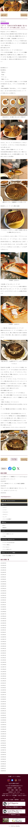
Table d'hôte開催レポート (9, 555)
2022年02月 (3, 678)
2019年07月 (3, 750)
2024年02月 (3, 625)
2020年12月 (3, 710)
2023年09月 (3, 637)
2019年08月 (3, 747)
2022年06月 (3, 669)
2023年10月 (3, 634)
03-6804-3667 (14, 783)
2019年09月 (3, 745)
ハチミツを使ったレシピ (8, 534)
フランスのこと (6, 547)
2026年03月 (3, 567)
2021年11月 (3, 685)
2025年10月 (3, 579)
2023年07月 (3, 639)
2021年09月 (3, 690)
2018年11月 (3, 768)
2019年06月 (3, 752)
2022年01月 (3, 680)
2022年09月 (3, 662)
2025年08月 (3, 584)
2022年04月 (3, 674)
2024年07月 (3, 614)
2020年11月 (3, 713)
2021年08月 (3, 692)
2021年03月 (3, 704)
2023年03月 (3, 648)
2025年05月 (3, 590)
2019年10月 (3, 743)
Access (22, 799)
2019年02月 (3, 761)
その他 (4, 536)
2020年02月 (3, 734)
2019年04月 (3, 757)
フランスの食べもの (7, 549)
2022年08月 (3, 664)
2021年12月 (3, 683)
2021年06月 (3, 697)
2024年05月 (3, 618)
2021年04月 (3, 701)
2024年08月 (3, 611)
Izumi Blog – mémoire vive (8, 539)
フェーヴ (4, 516)
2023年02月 (3, 650)
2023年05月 (3, 644)
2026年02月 (3, 570)
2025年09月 (3, 581)
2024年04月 (3, 620)
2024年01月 (3, 627)
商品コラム (4, 504)
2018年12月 (3, 766)
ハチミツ (4, 507)
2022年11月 (3, 657)
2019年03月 (3, 759)
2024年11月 (3, 604)
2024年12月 (3, 602)
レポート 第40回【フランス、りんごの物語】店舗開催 (12, 483)
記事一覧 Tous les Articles (8, 500)
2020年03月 (3, 731)
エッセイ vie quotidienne (8, 542)
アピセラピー (5, 512)
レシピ (3, 531)
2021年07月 (3, 694)
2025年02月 (3, 597)
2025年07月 (3, 586)
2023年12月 (3, 630)
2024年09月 (3, 609)
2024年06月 (3, 616)
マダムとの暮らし (6, 544)
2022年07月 (3, 667)
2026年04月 (3, 565)
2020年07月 (3, 722)
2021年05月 (3, 699)
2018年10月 (3, 770)
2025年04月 (3, 593)
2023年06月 (3, 641)
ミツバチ (4, 510)
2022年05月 (3, 671)
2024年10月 (3, 607)
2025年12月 (3, 574)
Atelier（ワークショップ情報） (9, 552)
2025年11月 (3, 577)
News (4, 525)
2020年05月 (3, 727)
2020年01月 (3, 736)
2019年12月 (3, 738)
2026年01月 (3, 572)
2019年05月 (3, 754)
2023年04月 (3, 646)
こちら (20, 807)
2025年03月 (3, 595)
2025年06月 (3, 588)
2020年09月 (3, 717)
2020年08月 (3, 720)
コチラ (8, 47)
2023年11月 (3, 632)
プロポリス (5, 514)
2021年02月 (3, 706)
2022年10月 (3, 660)
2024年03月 (3, 623)
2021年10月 (3, 687)
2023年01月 (3, 653)
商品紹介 (4, 527)
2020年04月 (3, 729)
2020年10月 (3, 715)
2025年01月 (3, 600)
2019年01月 (3, 764)
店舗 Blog (4, 522)
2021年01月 (3, 708)
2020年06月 (3, 724)
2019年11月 (3, 740)
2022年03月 (3, 676)
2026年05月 (3, 563)
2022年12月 (3, 655)
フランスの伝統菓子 (7, 519)
